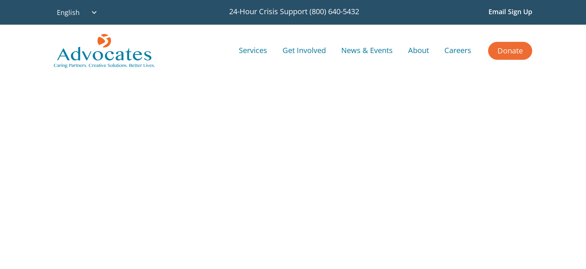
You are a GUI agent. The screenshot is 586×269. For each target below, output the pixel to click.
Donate (510, 51)
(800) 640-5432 (334, 11)
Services (253, 50)
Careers (457, 50)
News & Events (367, 50)
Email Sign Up (510, 11)
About (418, 50)
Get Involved (304, 50)
